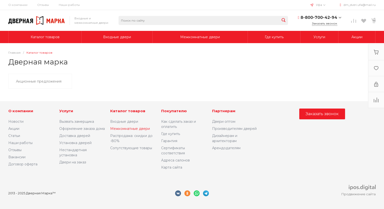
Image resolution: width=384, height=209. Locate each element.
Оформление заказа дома (82, 128)
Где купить (170, 134)
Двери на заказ (72, 162)
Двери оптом (223, 121)
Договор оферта (22, 164)
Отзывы (43, 5)
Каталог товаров (127, 111)
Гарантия (169, 141)
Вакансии (16, 157)
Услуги (66, 111)
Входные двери (124, 121)
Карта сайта (171, 167)
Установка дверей (75, 143)
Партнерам (223, 111)
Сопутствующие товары (131, 148)
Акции (13, 128)
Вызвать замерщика (76, 121)
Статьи (14, 136)
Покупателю (174, 111)
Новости (16, 121)
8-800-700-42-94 (318, 17)
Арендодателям (226, 148)
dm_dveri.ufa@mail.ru (360, 5)
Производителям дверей (234, 128)
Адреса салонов (175, 160)
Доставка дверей (74, 136)
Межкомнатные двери (130, 128)
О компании (17, 5)
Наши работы (69, 5)
